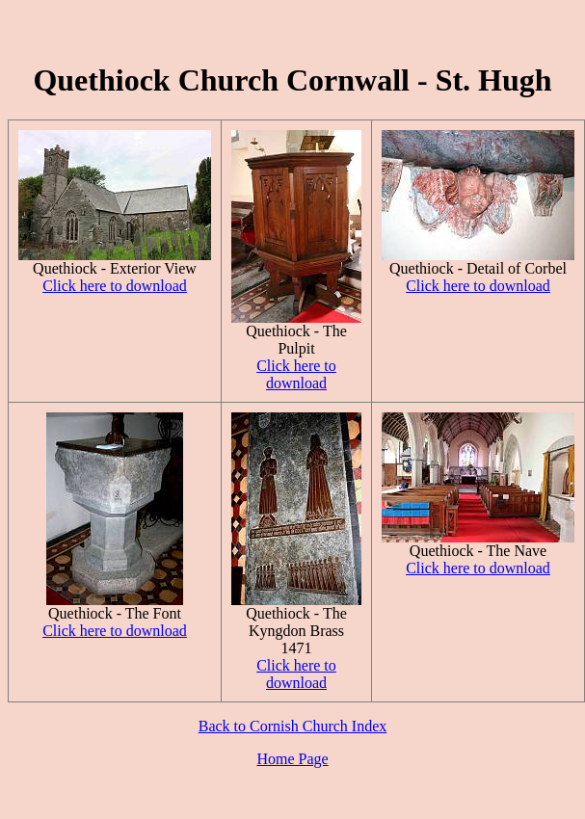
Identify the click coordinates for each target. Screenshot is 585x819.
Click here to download (114, 285)
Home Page (292, 759)
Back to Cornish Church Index (293, 726)
